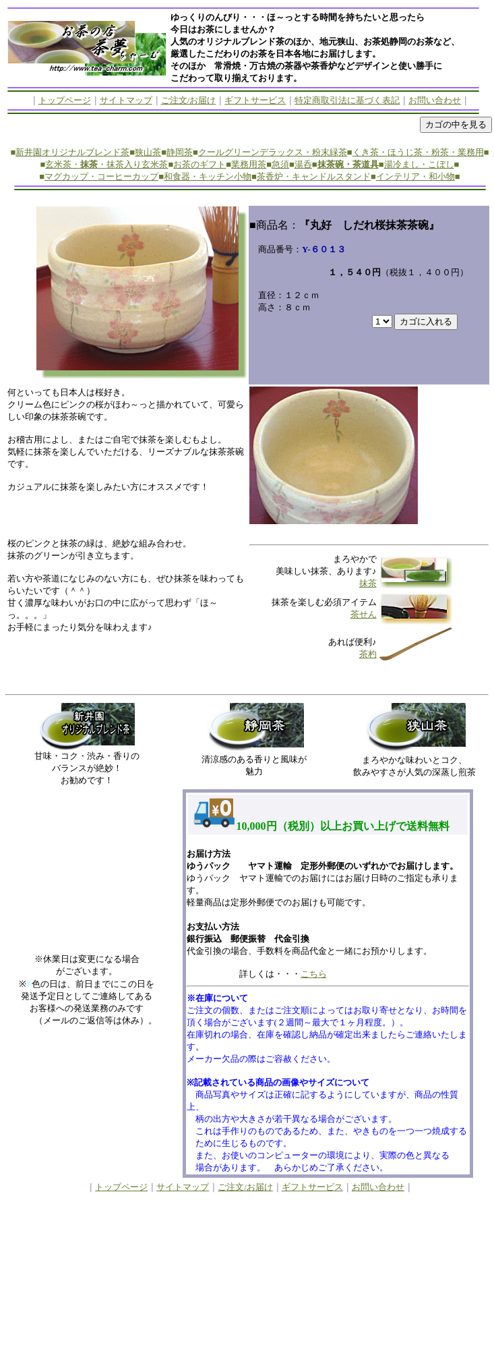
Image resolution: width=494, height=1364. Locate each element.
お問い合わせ (434, 100)
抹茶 (368, 583)
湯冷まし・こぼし (419, 164)
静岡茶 (179, 152)
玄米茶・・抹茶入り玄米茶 (106, 164)
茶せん (363, 614)
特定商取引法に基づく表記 (347, 100)
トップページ (64, 100)
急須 (280, 164)
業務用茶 (248, 164)
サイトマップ (126, 100)
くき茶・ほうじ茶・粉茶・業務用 (418, 152)
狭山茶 (148, 152)
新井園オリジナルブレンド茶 (72, 152)
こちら (314, 974)
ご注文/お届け (188, 100)
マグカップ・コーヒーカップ (101, 176)
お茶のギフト (199, 164)
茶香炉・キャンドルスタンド (314, 176)
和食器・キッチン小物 (207, 176)
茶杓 (368, 654)
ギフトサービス (255, 100)
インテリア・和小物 (415, 176)
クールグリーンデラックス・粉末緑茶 (272, 152)
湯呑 (303, 164)
